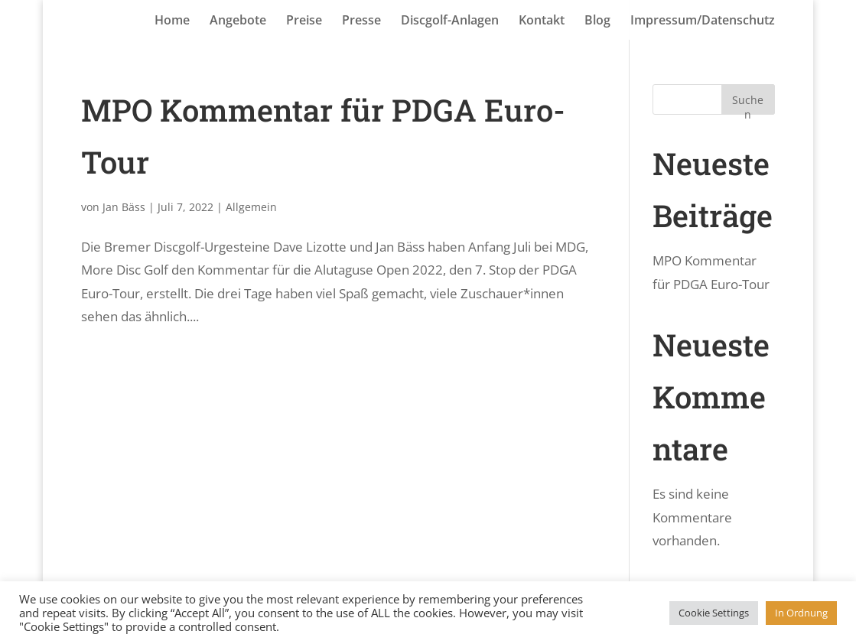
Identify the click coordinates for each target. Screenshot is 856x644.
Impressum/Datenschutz (702, 21)
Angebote (238, 21)
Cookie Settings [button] (714, 613)
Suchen (747, 104)
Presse (361, 21)
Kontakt (542, 21)
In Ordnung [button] (801, 613)
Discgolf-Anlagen (450, 21)
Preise (304, 21)
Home (172, 21)
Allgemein (251, 207)
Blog (597, 21)
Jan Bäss (124, 207)
